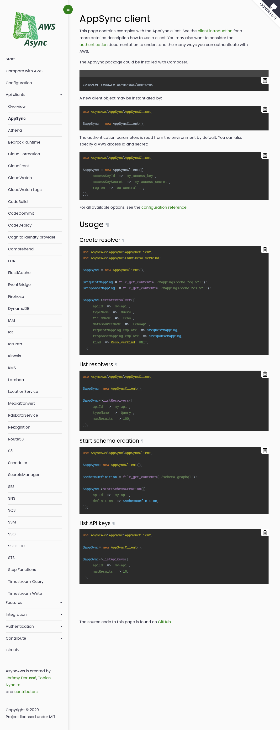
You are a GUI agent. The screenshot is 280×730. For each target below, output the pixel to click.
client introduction (215, 31)
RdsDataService (23, 415)
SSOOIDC (16, 546)
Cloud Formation (24, 154)
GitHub (12, 650)
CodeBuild (18, 201)
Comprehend (21, 249)
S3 (10, 451)
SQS (12, 510)
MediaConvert (21, 403)
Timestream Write (25, 593)
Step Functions (22, 569)
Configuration (19, 83)
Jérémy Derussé (21, 678)
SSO (12, 534)
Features (14, 602)
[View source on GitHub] (265, 14)
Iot (10, 332)
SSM (12, 522)
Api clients (15, 94)
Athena (15, 130)
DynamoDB (18, 308)
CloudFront (18, 166)
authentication (93, 44)
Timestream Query (25, 581)
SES (11, 486)
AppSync (17, 118)
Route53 (16, 439)
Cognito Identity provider (31, 237)
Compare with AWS (24, 71)
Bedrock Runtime (24, 142)
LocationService (23, 391)
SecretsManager (23, 474)
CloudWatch (20, 178)
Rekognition (19, 427)
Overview (17, 106)
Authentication (20, 626)
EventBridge (19, 284)
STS (11, 557)
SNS (11, 498)
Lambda (16, 380)
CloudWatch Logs (25, 189)
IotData (15, 344)
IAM (11, 320)
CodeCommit (21, 213)
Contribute (16, 638)
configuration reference (164, 207)
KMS (12, 368)
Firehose (16, 296)
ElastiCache (19, 272)
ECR (11, 261)
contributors (25, 691)
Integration (16, 614)
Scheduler (17, 463)
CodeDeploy (20, 225)
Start (10, 59)
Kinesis (14, 356)
